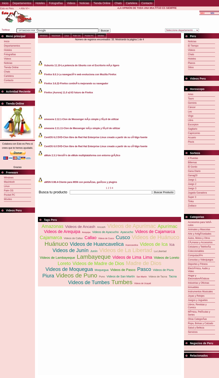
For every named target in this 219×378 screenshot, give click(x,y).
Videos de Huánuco (155, 237)
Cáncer (192, 107)
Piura (48, 275)
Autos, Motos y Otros (199, 238)
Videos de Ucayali (142, 283)
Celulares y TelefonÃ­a (199, 246)
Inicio (5, 3)
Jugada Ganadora (197, 192)
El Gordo (192, 166)
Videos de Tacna (158, 276)
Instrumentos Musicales (200, 291)
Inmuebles (193, 287)
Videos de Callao (73, 238)
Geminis (192, 103)
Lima (147, 257)
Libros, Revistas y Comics (197, 306)
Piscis (191, 141)
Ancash (101, 227)
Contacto (146, 3)
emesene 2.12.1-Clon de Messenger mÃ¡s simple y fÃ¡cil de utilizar (81, 119)
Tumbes (122, 282)
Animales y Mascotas (199, 229)
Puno (102, 276)
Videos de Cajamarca (155, 231)
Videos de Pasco (122, 270)
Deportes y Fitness (198, 264)
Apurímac (167, 226)
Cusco (123, 237)
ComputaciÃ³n (195, 255)
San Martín (142, 276)
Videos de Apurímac (131, 226)
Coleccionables (196, 251)
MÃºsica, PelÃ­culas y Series (199, 313)
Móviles (8, 199)
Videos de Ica (154, 244)
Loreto (64, 263)
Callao (90, 237)
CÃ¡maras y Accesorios (200, 242)
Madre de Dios (143, 263)
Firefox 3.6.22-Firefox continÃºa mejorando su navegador (76, 83)
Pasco (144, 269)
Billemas (192, 162)
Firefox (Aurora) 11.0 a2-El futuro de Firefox (68, 92)
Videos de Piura (163, 270)
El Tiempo (193, 45)
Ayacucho (127, 232)
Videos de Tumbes (89, 282)
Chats (118, 3)
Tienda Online (101, 3)
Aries (190, 94)
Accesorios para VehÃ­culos (200, 224)
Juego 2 (192, 184)
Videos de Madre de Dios (98, 263)
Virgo (190, 116)
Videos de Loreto (166, 258)
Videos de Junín (70, 250)
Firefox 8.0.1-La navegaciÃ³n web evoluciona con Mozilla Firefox (80, 74)
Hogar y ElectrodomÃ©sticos (198, 277)
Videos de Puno (76, 275)
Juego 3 (192, 188)
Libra (190, 120)
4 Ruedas (193, 158)
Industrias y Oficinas (198, 283)
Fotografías (56, 3)
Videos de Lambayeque (57, 258)
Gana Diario (194, 171)
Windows (9, 177)
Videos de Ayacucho (105, 232)
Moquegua (102, 270)
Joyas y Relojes (196, 296)
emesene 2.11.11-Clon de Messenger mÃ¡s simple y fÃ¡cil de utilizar (82, 128)
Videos (71, 3)
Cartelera (131, 3)
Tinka (191, 201)
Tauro (191, 98)
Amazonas (52, 226)
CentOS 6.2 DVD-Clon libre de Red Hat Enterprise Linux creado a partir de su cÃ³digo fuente (95, 137)
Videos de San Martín (121, 276)
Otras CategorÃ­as (197, 319)
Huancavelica (131, 245)
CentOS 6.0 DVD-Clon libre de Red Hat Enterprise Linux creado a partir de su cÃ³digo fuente (95, 146)
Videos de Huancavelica (97, 244)
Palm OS (8, 190)
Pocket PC (9, 195)
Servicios (193, 332)
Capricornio (194, 133)
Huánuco (56, 243)
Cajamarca (51, 237)
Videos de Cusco (106, 238)
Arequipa (86, 232)
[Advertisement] (201, 368)
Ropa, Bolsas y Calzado (200, 323)
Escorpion (193, 124)
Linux (7, 186)
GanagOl (192, 175)
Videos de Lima (126, 257)
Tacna (173, 276)
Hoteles (40, 3)
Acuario (192, 137)
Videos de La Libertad (125, 250)
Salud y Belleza (196, 327)
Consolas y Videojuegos (200, 259)
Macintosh (9, 182)
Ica (172, 244)
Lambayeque (94, 256)
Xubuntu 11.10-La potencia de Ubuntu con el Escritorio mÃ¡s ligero (81, 65)
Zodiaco (192, 205)
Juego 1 (192, 179)
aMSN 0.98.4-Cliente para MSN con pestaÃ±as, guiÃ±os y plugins (80, 182)
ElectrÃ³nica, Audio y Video (199, 270)
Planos (191, 63)
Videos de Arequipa (62, 231)
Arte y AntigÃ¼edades (199, 233)
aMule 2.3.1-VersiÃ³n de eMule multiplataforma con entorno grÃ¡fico (82, 155)
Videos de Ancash (80, 227)
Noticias (84, 3)
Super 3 (192, 197)
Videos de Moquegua (69, 269)
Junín (94, 251)
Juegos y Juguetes (198, 300)
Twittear (6, 29)
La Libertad (160, 251)
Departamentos (22, 3)
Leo (190, 111)
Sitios (191, 67)
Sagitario (192, 129)
